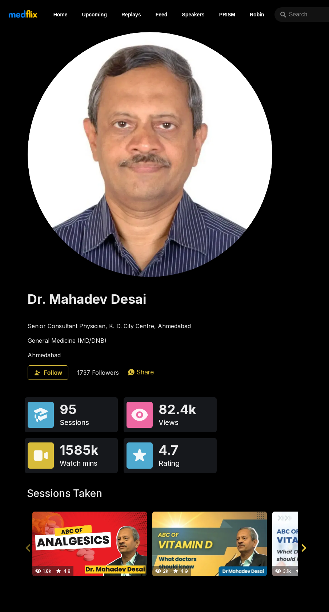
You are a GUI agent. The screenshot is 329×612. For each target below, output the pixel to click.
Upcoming (94, 14)
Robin (257, 14)
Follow (48, 372)
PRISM (227, 14)
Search (294, 14)
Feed (162, 14)
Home (60, 14)
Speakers (193, 14)
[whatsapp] (141, 372)
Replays (131, 14)
